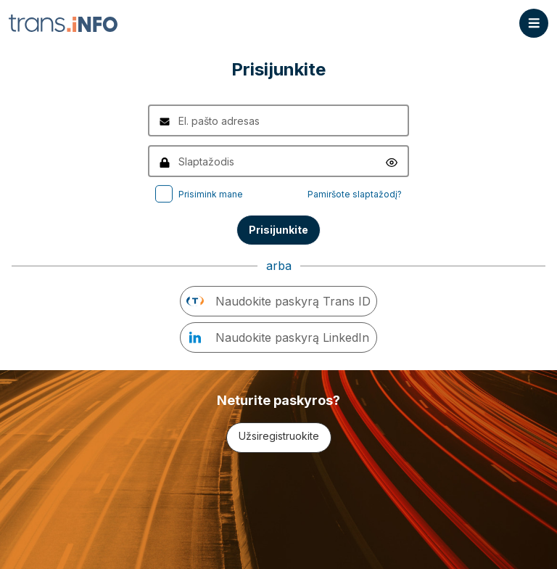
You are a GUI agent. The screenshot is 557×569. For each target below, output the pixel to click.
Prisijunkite (278, 230)
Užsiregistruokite (279, 436)
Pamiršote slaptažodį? (355, 194)
